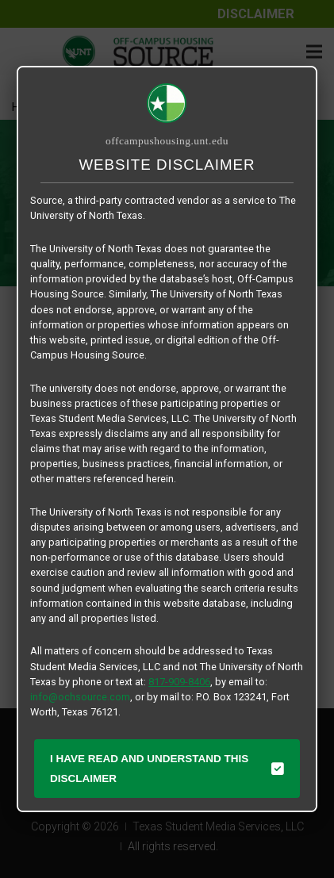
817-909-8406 (179, 682)
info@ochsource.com (80, 697)
